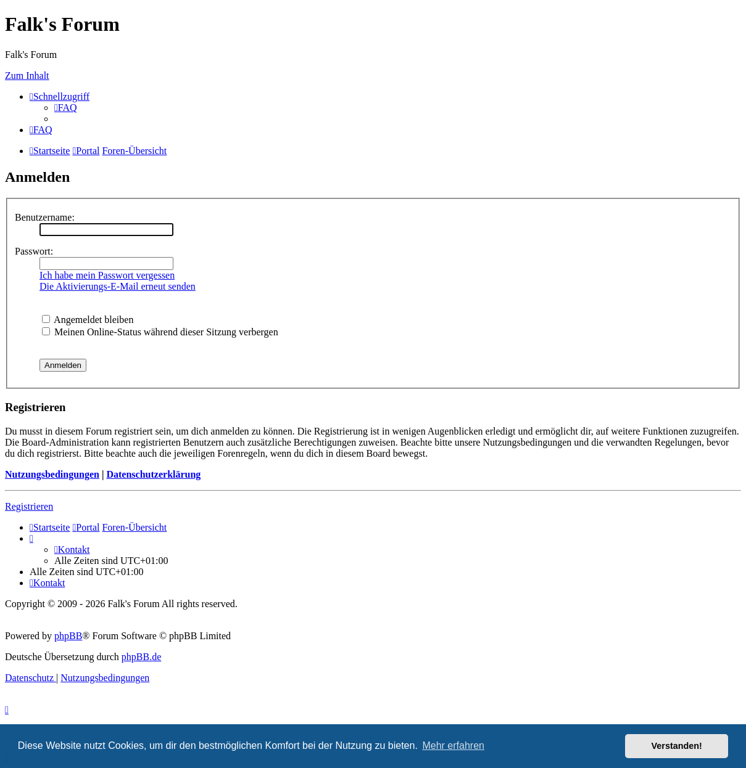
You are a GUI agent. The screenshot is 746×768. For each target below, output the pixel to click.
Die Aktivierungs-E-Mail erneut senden (117, 286)
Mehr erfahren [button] (453, 745)
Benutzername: (45, 217)
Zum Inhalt (27, 75)
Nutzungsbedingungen (52, 474)
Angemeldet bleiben (87, 319)
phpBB (68, 636)
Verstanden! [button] (677, 746)
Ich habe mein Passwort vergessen (107, 275)
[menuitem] (65, 107)
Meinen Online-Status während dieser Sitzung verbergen (160, 332)
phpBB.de (141, 657)
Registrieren (29, 506)
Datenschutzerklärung (153, 474)
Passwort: (34, 251)
